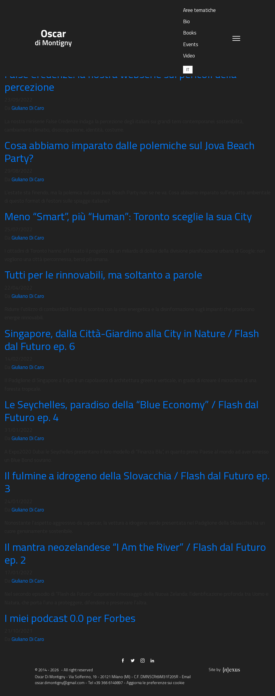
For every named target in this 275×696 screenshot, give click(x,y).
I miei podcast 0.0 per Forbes (69, 618)
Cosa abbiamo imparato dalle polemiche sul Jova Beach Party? (129, 151)
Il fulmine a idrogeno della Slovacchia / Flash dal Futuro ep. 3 (137, 481)
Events (190, 44)
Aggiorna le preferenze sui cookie (155, 683)
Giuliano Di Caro (28, 108)
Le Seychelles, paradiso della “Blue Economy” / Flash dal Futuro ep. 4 (131, 410)
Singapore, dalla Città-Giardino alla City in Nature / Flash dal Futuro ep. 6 (131, 339)
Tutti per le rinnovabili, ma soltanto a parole (103, 274)
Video (189, 56)
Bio (186, 21)
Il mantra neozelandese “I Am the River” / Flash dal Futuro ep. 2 (135, 553)
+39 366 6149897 (108, 683)
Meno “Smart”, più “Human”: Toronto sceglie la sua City (128, 216)
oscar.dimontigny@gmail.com (60, 683)
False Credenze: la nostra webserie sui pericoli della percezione (120, 80)
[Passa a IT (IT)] (187, 69)
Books (189, 33)
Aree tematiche (199, 10)
